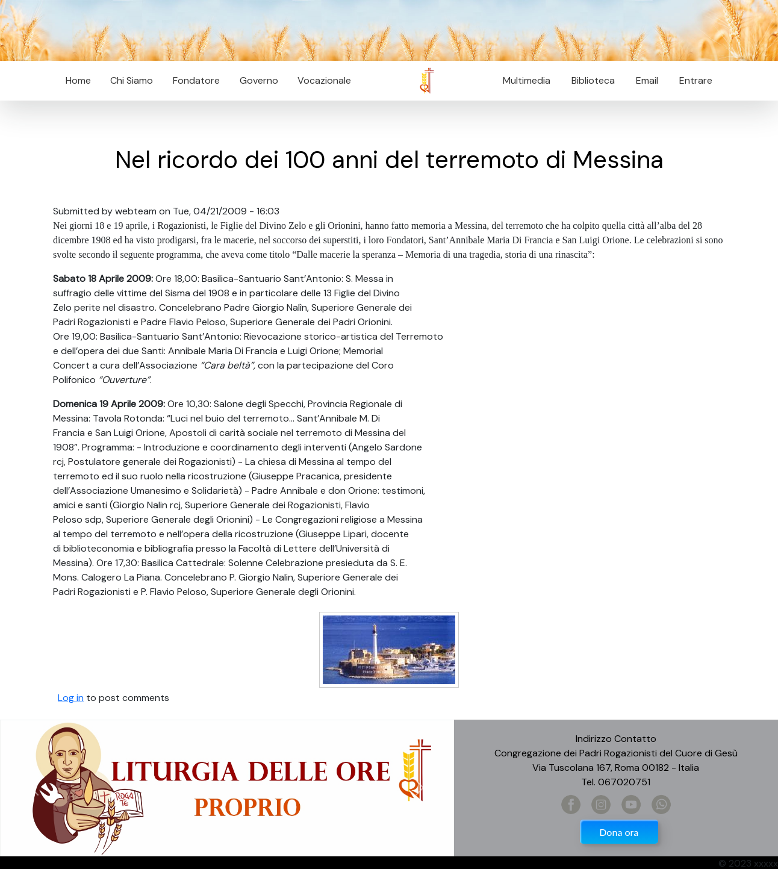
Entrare (695, 80)
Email (643, 80)
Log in (71, 697)
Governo (259, 80)
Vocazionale (324, 80)
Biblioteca (593, 80)
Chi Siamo (131, 80)
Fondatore (196, 80)
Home (78, 80)
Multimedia (526, 80)
